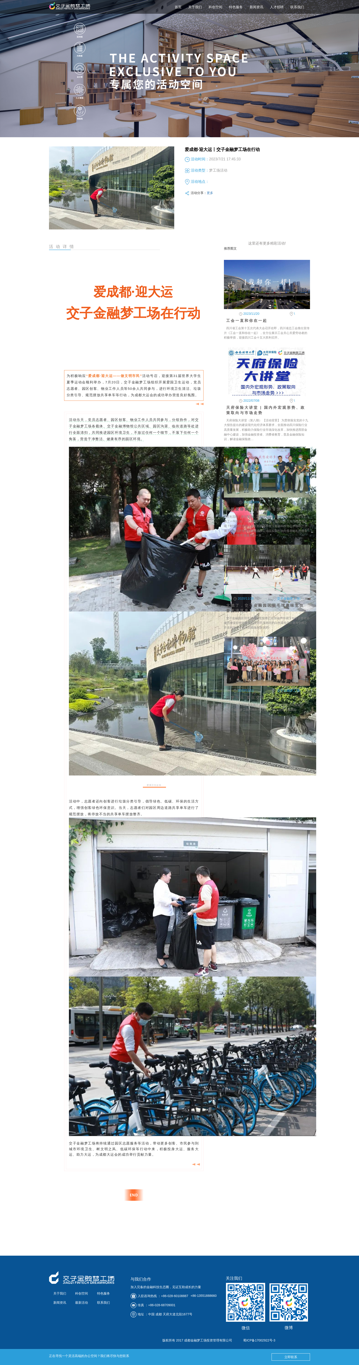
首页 (178, 7)
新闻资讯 (256, 7)
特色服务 (236, 7)
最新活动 (81, 1302)
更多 (210, 193)
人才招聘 (277, 7)
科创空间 (215, 7)
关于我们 (195, 7)
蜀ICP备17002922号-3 (259, 1340)
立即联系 (290, 1357)
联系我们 (297, 7)
